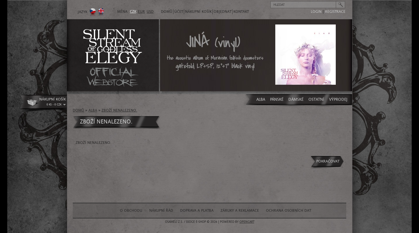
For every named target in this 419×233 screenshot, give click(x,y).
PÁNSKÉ (276, 99)
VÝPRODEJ (338, 99)
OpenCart (246, 222)
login (316, 11)
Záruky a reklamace (240, 210)
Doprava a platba (197, 210)
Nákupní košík (198, 11)
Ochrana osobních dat (288, 210)
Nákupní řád (161, 210)
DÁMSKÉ (295, 99)
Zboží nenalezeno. (119, 110)
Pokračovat (327, 161)
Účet (178, 11)
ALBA (260, 99)
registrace (335, 11)
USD (150, 11)
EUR (141, 11)
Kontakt (241, 11)
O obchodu (131, 210)
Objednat (222, 11)
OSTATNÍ (316, 99)
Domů (166, 11)
